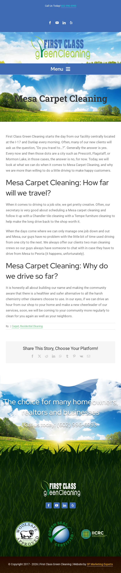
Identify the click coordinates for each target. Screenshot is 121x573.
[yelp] (71, 22)
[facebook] (50, 22)
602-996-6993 (68, 5)
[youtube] (57, 22)
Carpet (15, 326)
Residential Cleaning (31, 326)
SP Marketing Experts (100, 564)
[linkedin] (64, 22)
